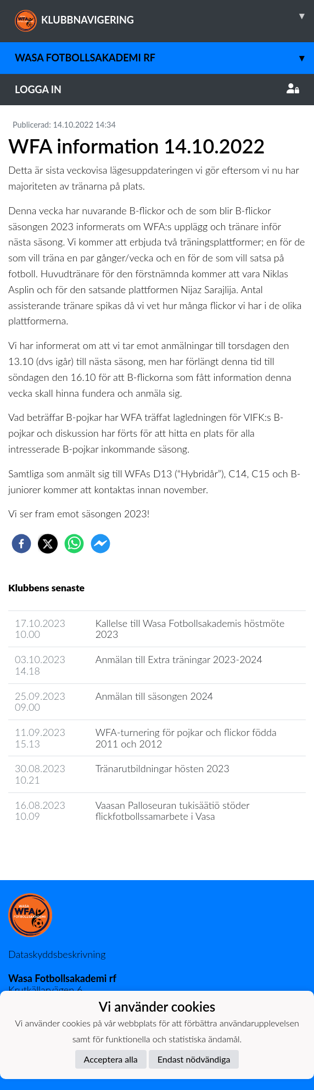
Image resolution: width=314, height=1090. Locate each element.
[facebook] (21, 543)
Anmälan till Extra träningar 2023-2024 (179, 659)
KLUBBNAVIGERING (164, 16)
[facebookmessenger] (100, 543)
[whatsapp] (74, 543)
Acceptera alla (111, 1059)
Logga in (157, 89)
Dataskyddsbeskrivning (56, 954)
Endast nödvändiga (194, 1059)
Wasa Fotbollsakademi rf (164, 57)
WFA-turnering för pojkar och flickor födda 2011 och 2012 (186, 738)
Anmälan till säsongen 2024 (155, 696)
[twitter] (48, 543)
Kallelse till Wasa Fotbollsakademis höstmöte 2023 (190, 629)
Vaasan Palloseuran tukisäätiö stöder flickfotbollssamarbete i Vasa (173, 811)
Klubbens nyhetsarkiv (61, 847)
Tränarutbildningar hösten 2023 (162, 768)
